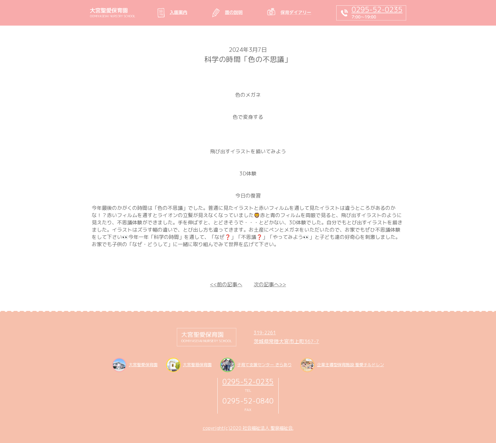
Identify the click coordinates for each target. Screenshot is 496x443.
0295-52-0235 (248, 381)
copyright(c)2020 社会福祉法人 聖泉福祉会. (248, 428)
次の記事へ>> (270, 284)
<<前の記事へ (226, 284)
